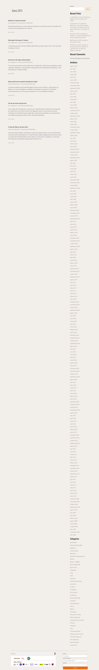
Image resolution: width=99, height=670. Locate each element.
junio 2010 (73, 515)
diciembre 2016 (74, 302)
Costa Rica (73, 584)
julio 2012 (73, 449)
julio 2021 (73, 163)
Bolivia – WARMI (75, 562)
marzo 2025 (73, 80)
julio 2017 (73, 282)
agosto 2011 (73, 476)
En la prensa (73, 592)
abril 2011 (73, 488)
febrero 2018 (73, 263)
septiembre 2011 (75, 474)
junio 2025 (73, 71)
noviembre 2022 (74, 127)
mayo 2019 (73, 227)
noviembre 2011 (74, 468)
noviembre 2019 (74, 213)
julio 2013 (73, 415)
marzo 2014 (73, 393)
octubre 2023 (74, 113)
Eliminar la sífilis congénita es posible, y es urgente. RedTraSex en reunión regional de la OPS (79, 35)
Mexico (72, 609)
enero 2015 (73, 365)
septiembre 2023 (75, 116)
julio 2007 (73, 529)
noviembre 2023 (74, 110)
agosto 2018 (73, 249)
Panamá (72, 623)
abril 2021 (73, 171)
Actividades (73, 542)
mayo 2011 (73, 485)
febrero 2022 (73, 144)
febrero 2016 (73, 329)
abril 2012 (73, 457)
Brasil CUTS (73, 567)
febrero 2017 (73, 296)
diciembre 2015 (74, 335)
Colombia (73, 578)
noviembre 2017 (74, 271)
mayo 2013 (73, 421)
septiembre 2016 (75, 310)
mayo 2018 (73, 255)
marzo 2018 (73, 260)
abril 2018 (73, 257)
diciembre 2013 (74, 402)
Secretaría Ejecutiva (14, 84)
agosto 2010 (73, 510)
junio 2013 (73, 418)
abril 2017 (73, 291)
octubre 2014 (74, 374)
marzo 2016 (73, 327)
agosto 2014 (73, 379)
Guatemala (73, 595)
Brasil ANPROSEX (75, 564)
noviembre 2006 (74, 532)
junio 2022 (73, 141)
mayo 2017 (73, 288)
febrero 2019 (73, 232)
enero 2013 (73, 432)
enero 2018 (73, 266)
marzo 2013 (73, 426)
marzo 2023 (73, 124)
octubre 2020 (74, 185)
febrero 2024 (73, 108)
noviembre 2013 (74, 404)
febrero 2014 (73, 396)
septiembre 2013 (75, 410)
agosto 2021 (73, 160)
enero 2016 (73, 332)
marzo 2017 (73, 293)
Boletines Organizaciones (77, 556)
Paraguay (73, 625)
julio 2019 (73, 221)
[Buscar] (55, 654)
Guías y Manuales (75, 598)
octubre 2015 (74, 341)
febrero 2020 (73, 205)
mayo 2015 (73, 354)
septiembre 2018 (75, 246)
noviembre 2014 (74, 371)
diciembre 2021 (74, 149)
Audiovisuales (74, 551)
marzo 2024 (73, 105)
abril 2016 (73, 324)
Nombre (64, 653)
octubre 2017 (74, 274)
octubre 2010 (74, 504)
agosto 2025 (73, 66)
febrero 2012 (73, 463)
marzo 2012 (73, 460)
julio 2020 (73, 191)
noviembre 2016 (74, 304)
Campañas (73, 570)
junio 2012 (73, 451)
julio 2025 (73, 69)
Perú (71, 628)
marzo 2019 (73, 230)
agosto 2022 (73, 135)
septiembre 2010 (75, 507)
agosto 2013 (73, 413)
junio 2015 (73, 352)
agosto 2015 (73, 346)
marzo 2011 (73, 490)
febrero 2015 (73, 363)
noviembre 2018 (74, 241)
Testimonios (73, 645)
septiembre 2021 (75, 157)
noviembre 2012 (74, 438)
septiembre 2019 (75, 218)
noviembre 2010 (74, 501)
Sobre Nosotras (74, 642)
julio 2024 (73, 94)
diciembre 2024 (74, 83)
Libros (72, 606)
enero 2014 (73, 399)
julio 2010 (73, 513)
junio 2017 (73, 285)
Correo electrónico (67, 658)
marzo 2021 (73, 174)
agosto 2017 (73, 280)
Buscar (72, 6)
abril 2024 (73, 102)
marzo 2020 (73, 202)
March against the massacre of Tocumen (18, 40)
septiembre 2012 (75, 443)
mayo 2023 (73, 121)
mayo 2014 (73, 388)
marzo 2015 (73, 360)
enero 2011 (73, 496)
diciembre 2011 (74, 465)
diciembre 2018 (74, 238)
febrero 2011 (73, 493)
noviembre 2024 (74, 85)
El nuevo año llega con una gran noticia (18, 127)
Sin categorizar (12, 23)
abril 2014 (73, 390)
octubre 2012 (74, 440)
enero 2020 (73, 207)
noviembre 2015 (74, 338)
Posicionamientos (75, 631)
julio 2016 (73, 316)
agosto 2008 (73, 521)
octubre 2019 (74, 216)
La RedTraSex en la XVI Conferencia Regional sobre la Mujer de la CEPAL (80, 19)
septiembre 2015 (75, 343)
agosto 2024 (73, 91)
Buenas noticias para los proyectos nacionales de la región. (23, 81)
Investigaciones (74, 603)
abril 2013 (73, 424)
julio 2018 (73, 252)
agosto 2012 (73, 446)
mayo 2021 (73, 169)
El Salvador (73, 589)
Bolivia (72, 559)
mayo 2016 (73, 321)
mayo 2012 (73, 454)
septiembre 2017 (75, 277)
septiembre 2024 (75, 88)
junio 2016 (73, 318)
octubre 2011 (74, 471)
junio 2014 (73, 385)
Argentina (73, 548)
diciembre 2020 (74, 180)
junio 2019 (73, 224)
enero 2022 (73, 146)
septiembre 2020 (75, 188)
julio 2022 (73, 138)
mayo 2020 (73, 196)
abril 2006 (73, 535)
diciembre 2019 (74, 210)
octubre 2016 (74, 307)
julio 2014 (73, 382)
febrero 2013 (73, 429)
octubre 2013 (74, 407)
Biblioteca (73, 553)
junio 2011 (73, 482)
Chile (71, 573)
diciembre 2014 (74, 368)
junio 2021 (73, 166)
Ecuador (72, 587)
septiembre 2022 (75, 132)
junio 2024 (73, 96)
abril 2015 (73, 357)
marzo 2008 (73, 524)
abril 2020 (73, 199)
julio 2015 (73, 349)
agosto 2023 (73, 119)
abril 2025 (73, 77)
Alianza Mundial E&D (76, 545)
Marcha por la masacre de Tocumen (17, 20)
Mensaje (64, 662)
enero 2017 (73, 299)
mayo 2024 (73, 99)
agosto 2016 (73, 313)
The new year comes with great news (17, 103)
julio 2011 (73, 479)
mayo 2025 (73, 74)
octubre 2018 (74, 243)
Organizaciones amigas (77, 620)
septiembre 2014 (75, 377)
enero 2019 (73, 235)
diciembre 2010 (74, 499)
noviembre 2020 (74, 182)
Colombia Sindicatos (76, 581)
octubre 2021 (74, 155)
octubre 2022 (74, 130)
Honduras (73, 601)
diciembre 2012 (74, 435)
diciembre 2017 (74, 268)
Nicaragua (73, 612)
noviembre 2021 (74, 152)
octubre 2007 (74, 526)
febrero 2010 (73, 518)
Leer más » (11, 32)
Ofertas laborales (75, 617)
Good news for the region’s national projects (19, 60)
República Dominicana (76, 634)
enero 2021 (73, 177)
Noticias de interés (75, 614)
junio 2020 (73, 194)
